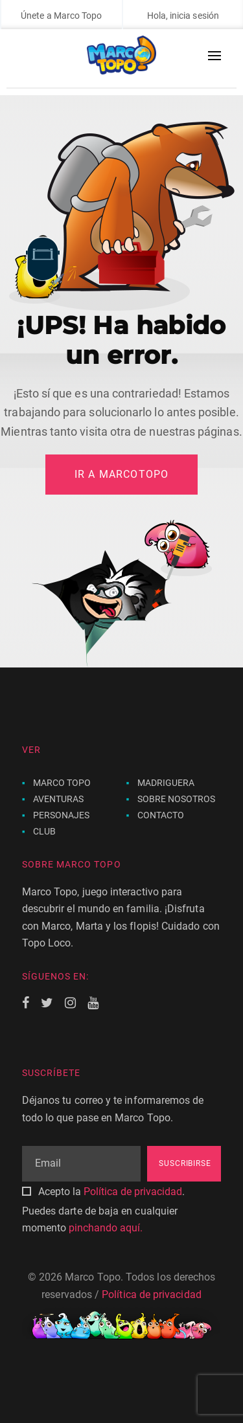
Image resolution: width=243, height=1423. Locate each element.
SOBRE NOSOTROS (176, 799)
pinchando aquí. (106, 1228)
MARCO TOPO (62, 783)
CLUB (44, 831)
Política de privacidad (133, 1191)
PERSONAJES (61, 815)
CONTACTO (161, 815)
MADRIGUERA (166, 783)
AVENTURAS (58, 799)
